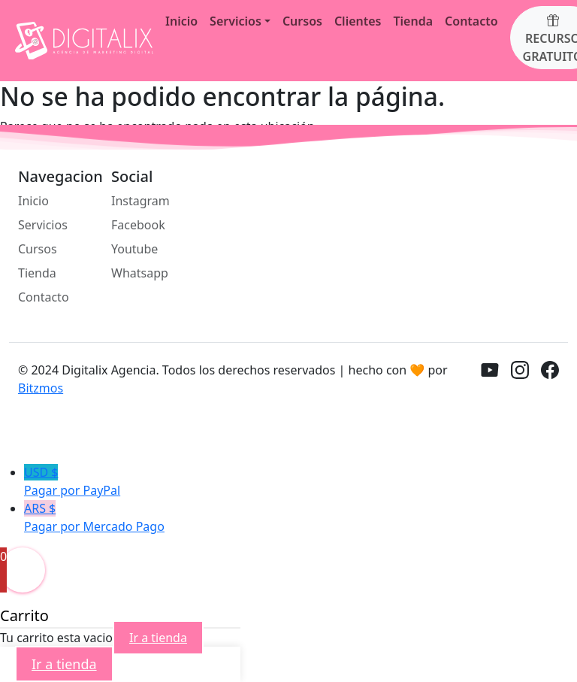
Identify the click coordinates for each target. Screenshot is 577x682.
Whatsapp (139, 273)
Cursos (302, 21)
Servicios (43, 225)
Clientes (358, 21)
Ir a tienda (158, 637)
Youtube (134, 249)
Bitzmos (40, 388)
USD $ (300, 481)
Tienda (413, 21)
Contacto (471, 21)
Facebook (138, 225)
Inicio (181, 21)
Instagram (140, 200)
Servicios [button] (235, 21)
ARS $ (300, 517)
